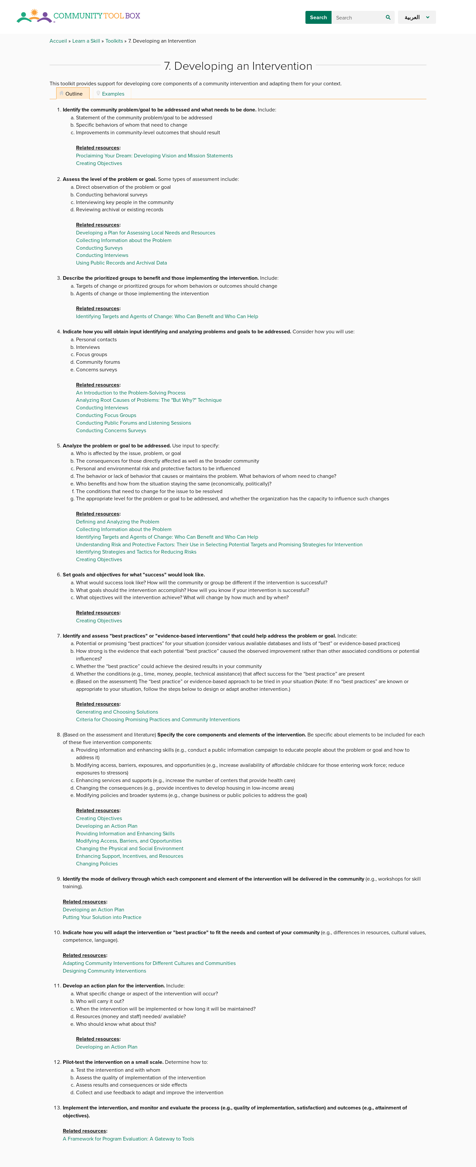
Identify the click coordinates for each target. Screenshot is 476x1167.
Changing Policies (97, 863)
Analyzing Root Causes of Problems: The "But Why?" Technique (149, 399)
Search (318, 17)
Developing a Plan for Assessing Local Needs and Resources (145, 232)
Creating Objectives (99, 163)
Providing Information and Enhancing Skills (125, 833)
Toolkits (114, 40)
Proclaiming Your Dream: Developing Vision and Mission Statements (154, 155)
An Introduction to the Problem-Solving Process (130, 392)
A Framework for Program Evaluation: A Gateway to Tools (128, 1138)
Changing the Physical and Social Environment (129, 848)
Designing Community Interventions (104, 970)
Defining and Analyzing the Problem (117, 521)
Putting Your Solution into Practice (102, 917)
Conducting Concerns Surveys (111, 430)
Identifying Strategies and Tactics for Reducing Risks (136, 551)
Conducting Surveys (99, 247)
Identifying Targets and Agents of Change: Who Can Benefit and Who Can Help (167, 316)
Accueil (59, 40)
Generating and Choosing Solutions (117, 711)
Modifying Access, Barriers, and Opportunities (128, 840)
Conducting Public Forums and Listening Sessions (133, 422)
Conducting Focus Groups (106, 415)
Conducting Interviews (102, 255)
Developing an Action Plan (107, 825)
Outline (74, 93)
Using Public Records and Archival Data (121, 262)
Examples (113, 93)
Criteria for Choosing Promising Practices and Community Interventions (158, 719)
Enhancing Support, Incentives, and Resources (129, 855)
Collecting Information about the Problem (124, 240)
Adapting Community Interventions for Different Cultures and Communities (149, 963)
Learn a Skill (86, 40)
